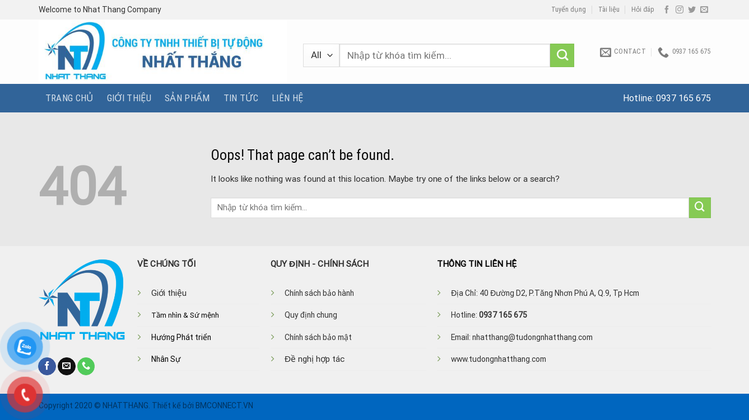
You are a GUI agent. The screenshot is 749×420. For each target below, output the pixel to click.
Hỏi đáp (642, 9)
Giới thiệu (129, 97)
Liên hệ (287, 97)
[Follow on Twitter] (692, 10)
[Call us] (86, 366)
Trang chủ (69, 97)
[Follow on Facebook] (667, 10)
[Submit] (562, 56)
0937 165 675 (683, 98)
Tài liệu (609, 9)
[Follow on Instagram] (679, 10)
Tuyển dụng (568, 9)
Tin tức (241, 97)
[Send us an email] (704, 10)
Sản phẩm (187, 97)
